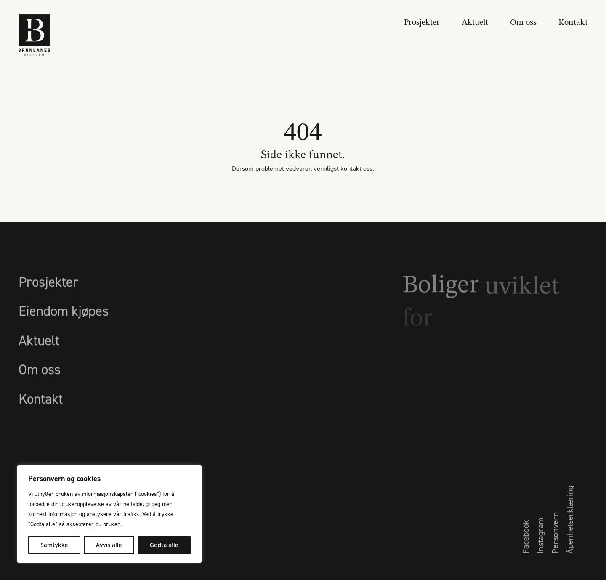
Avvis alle (109, 545)
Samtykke (54, 545)
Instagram (540, 547)
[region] (109, 514)
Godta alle (164, 545)
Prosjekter (422, 21)
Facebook (526, 548)
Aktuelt (475, 21)
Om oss (523, 21)
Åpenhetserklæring (570, 531)
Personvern (555, 544)
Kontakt (572, 21)
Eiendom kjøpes (64, 322)
